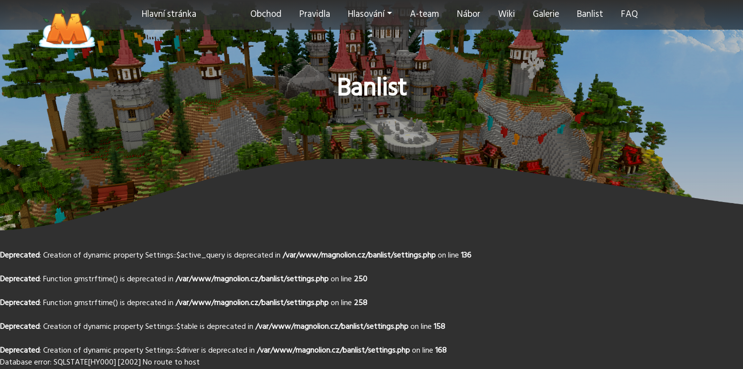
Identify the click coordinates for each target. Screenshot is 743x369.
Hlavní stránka (169, 14)
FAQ (629, 14)
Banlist (590, 14)
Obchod (266, 14)
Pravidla (314, 14)
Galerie (546, 14)
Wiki (506, 14)
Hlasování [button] (366, 14)
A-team (424, 14)
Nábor (468, 14)
